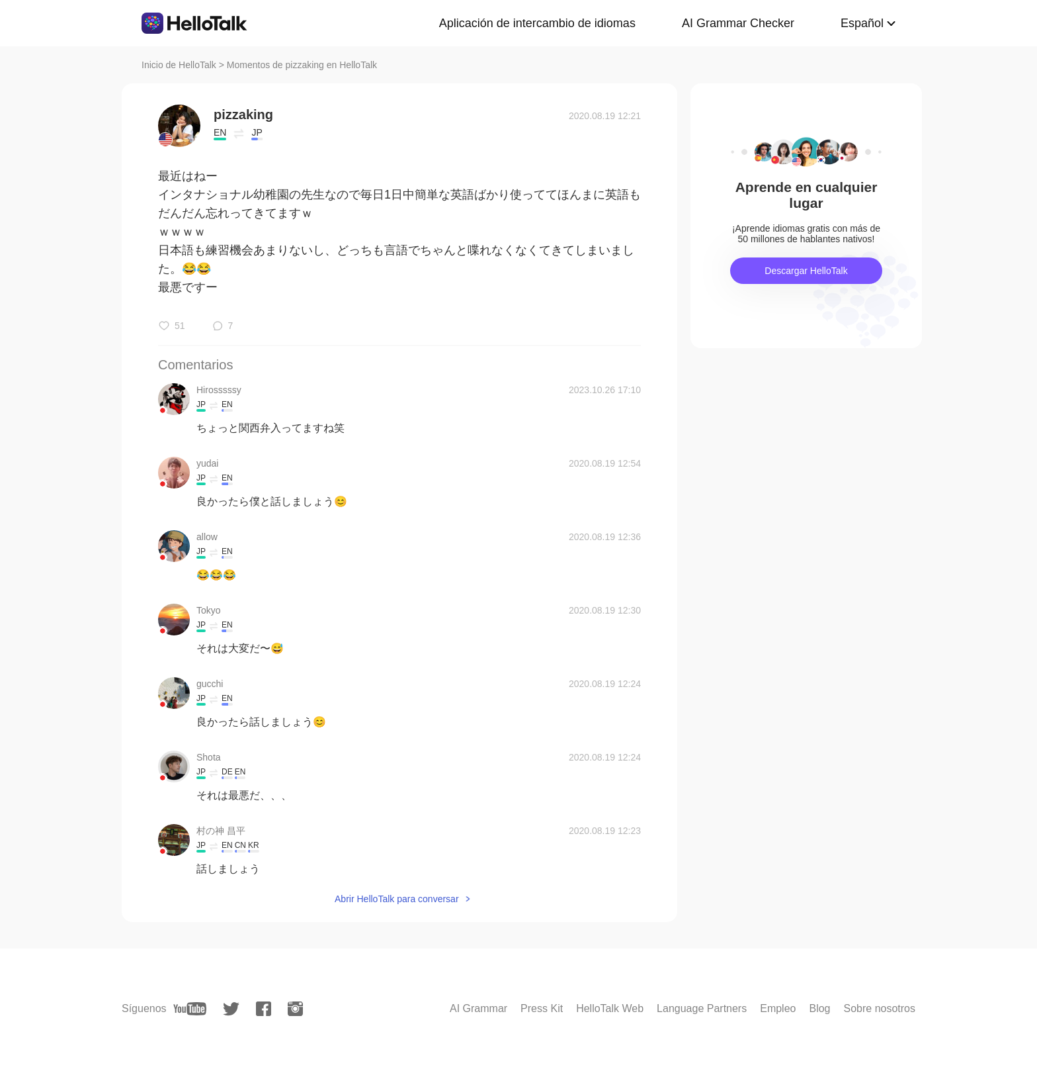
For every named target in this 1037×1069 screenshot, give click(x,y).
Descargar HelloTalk (806, 270)
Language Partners (702, 1008)
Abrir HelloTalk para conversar (397, 899)
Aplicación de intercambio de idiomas (537, 23)
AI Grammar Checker (738, 23)
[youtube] (189, 1008)
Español (862, 23)
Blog (819, 1008)
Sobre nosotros (879, 1008)
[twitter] (231, 1009)
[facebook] (263, 1008)
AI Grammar (478, 1008)
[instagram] (295, 1008)
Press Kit (541, 1008)
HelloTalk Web (609, 1008)
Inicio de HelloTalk (179, 65)
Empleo (778, 1008)
